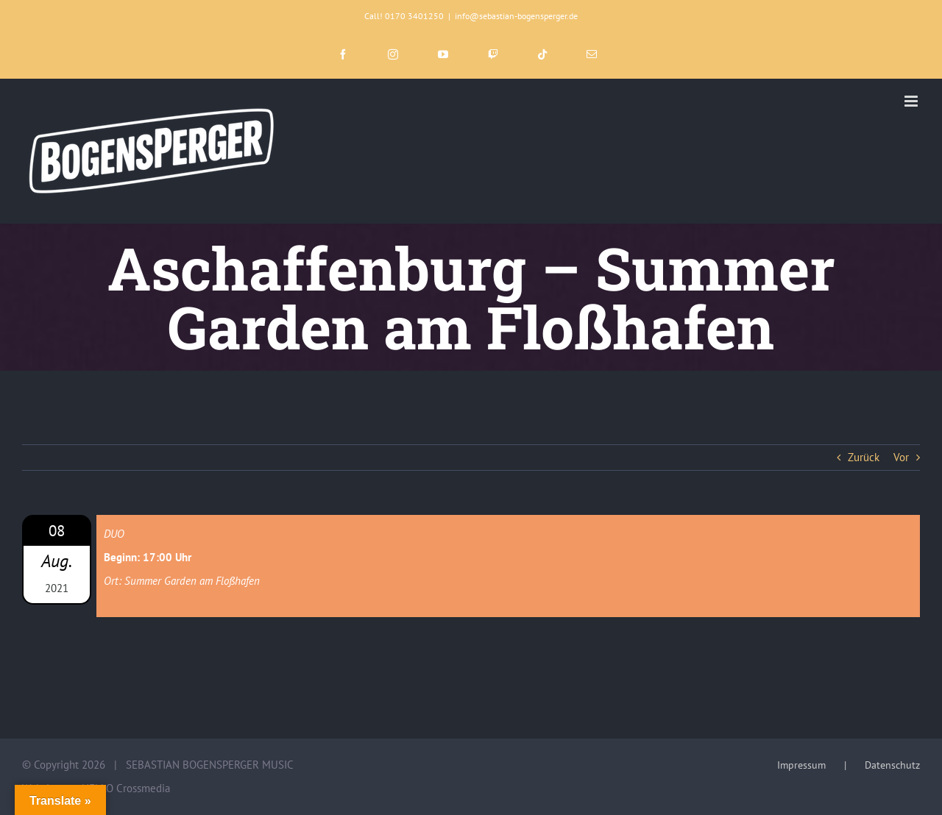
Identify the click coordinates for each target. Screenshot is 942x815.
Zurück (863, 457)
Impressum (801, 765)
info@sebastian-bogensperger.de (516, 15)
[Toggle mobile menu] (912, 101)
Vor (901, 457)
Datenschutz (892, 765)
